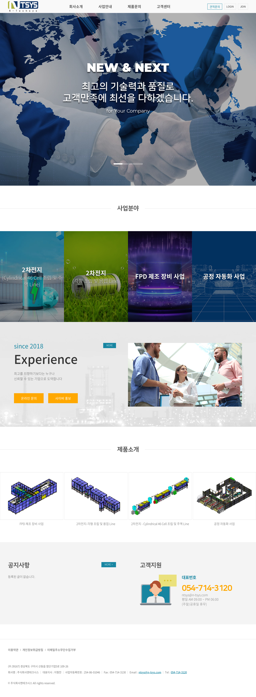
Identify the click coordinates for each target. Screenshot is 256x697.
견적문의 (215, 7)
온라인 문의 (29, 398)
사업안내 (105, 6)
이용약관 (13, 650)
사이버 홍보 (63, 398)
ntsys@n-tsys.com (195, 595)
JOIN (243, 6)
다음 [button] (243, 99)
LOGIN (230, 6)
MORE (109, 345)
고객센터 (163, 6)
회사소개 (76, 6)
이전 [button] (13, 99)
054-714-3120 (207, 588)
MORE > (109, 564)
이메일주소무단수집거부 (61, 650)
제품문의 (134, 6)
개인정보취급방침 (32, 650)
